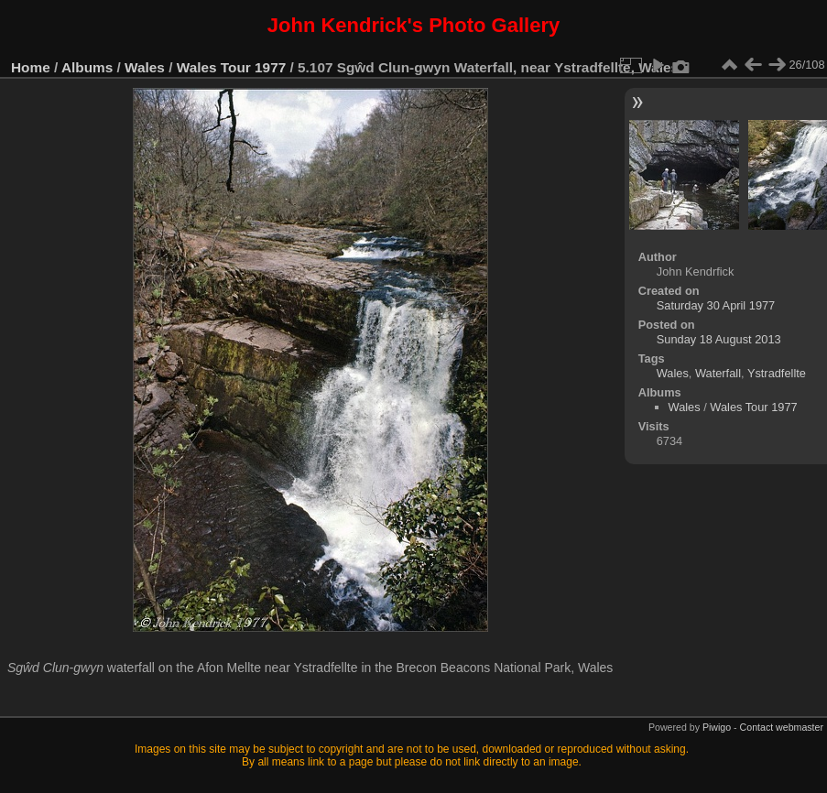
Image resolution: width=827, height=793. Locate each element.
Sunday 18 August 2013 (719, 339)
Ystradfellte (776, 373)
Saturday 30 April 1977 (716, 305)
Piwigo (716, 727)
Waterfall (718, 373)
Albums (87, 67)
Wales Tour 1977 (232, 67)
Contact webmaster (781, 727)
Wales (145, 67)
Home (30, 67)
